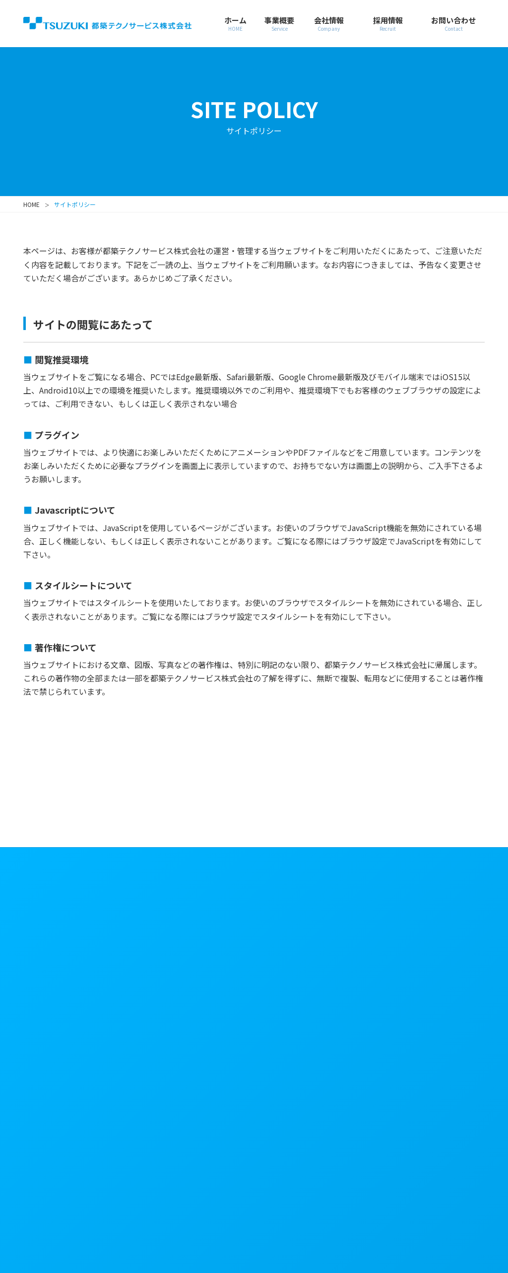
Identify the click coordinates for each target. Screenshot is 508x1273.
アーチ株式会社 (305, 1209)
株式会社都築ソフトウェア (314, 1185)
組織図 (170, 994)
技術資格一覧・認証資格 (198, 1032)
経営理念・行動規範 (198, 948)
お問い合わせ (298, 1016)
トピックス (180, 1103)
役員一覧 (174, 981)
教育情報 (295, 952)
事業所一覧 (178, 1006)
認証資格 (174, 1066)
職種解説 (295, 927)
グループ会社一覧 (193, 1083)
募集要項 (295, 939)
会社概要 (176, 967)
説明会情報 (298, 965)
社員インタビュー (310, 978)
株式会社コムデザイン (192, 1215)
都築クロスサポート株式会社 (436, 1185)
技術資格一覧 (182, 1053)
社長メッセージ (189, 929)
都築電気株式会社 (188, 1179)
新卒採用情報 (305, 913)
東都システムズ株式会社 (436, 1215)
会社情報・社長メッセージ (188, 901)
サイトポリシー (424, 891)
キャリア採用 (305, 996)
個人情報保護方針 (428, 909)
